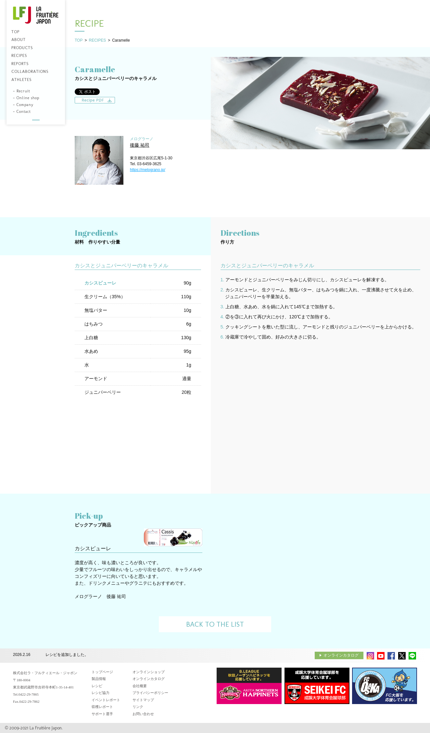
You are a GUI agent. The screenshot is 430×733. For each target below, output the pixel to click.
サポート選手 (102, 714)
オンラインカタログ (341, 655)
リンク (138, 707)
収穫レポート (102, 707)
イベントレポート (106, 700)
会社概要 (140, 686)
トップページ (102, 672)
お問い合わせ (143, 714)
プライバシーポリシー (150, 693)
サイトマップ (143, 700)
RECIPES (97, 40)
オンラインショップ (149, 672)
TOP (78, 40)
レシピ (97, 686)
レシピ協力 (100, 693)
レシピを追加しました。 (66, 655)
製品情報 (99, 679)
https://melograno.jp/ (147, 169)
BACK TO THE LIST (215, 624)
